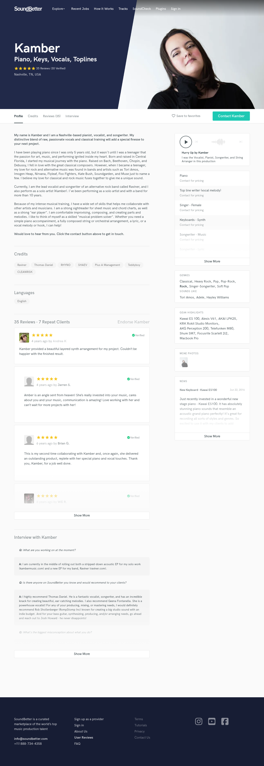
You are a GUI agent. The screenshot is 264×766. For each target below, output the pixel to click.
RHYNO (65, 265)
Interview (72, 116)
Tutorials (140, 725)
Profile (18, 116)
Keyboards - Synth (192, 220)
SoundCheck (142, 9)
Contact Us (142, 738)
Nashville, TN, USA (27, 74)
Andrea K (60, 341)
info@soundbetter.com (30, 739)
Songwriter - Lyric (192, 249)
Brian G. (64, 443)
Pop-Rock (228, 281)
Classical (186, 281)
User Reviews (83, 738)
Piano (184, 176)
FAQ (77, 744)
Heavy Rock (202, 281)
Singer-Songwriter (202, 286)
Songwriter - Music (193, 235)
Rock (183, 286)
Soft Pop (223, 286)
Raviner (21, 265)
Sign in (176, 9)
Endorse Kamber (133, 322)
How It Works (104, 9)
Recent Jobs (80, 9)
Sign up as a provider (89, 719)
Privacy (139, 731)
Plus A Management (107, 265)
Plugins (161, 9)
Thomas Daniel (43, 265)
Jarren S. (64, 385)
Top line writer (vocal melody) (200, 190)
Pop (216, 281)
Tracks (123, 9)
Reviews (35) (52, 116)
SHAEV (82, 265)
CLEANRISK (25, 272)
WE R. (62, 502)
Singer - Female (190, 205)
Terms (138, 719)
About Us (80, 731)
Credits (33, 116)
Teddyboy (134, 265)
